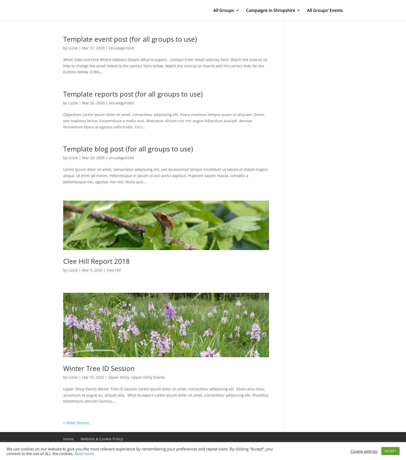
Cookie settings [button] (364, 451)
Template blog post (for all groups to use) (128, 149)
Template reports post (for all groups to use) (133, 94)
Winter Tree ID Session (99, 368)
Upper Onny (118, 377)
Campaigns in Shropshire (270, 11)
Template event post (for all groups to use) (130, 39)
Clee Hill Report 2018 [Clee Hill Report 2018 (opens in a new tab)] (96, 261)
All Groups (223, 11)
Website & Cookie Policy (102, 438)
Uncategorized (121, 48)
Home (68, 438)
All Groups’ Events (325, 11)
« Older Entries (76, 422)
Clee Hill (114, 270)
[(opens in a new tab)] (166, 225)
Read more (84, 453)
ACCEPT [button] (390, 451)
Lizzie (73, 48)
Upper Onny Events (148, 377)
